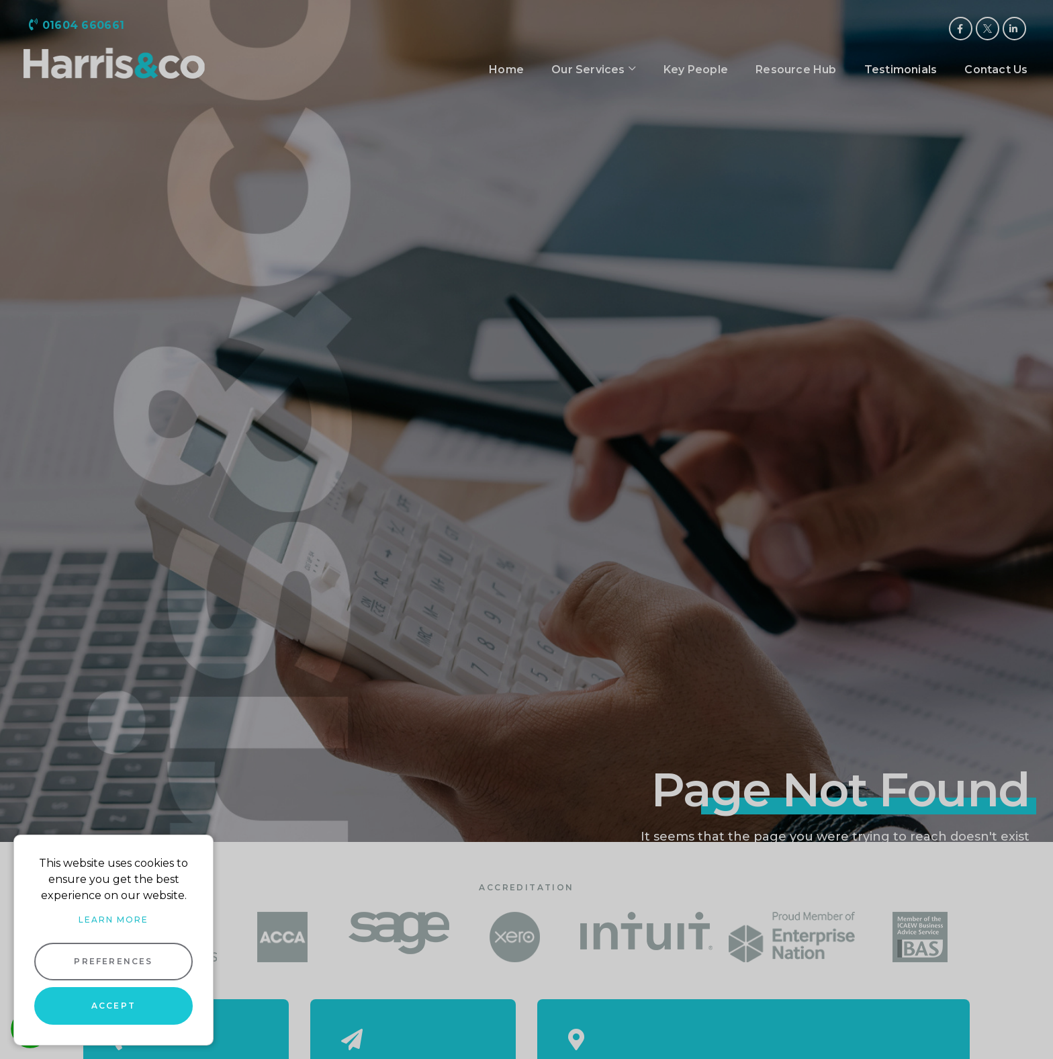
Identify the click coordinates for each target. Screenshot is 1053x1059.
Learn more (113, 920)
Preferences (113, 961)
